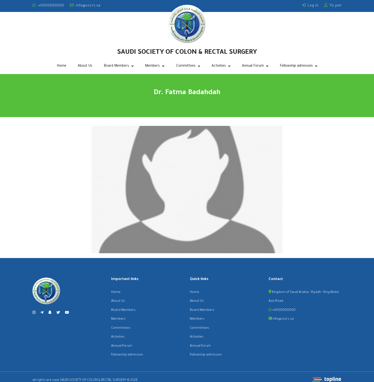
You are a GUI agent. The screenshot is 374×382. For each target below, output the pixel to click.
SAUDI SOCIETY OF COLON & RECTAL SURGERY (187, 52)
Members (154, 66)
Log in (310, 6)
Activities (221, 66)
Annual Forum (255, 66)
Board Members (119, 66)
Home (61, 66)
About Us (85, 66)
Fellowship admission (298, 66)
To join (333, 6)
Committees (188, 66)
